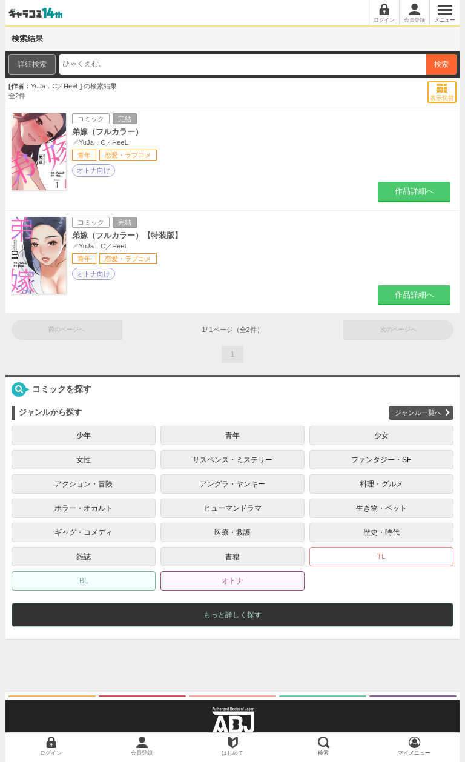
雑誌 (83, 556)
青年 (232, 435)
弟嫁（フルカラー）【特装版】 (127, 235)
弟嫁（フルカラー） (107, 131)
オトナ (232, 581)
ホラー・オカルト (83, 508)
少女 (381, 435)
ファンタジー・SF (381, 460)
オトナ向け (93, 170)
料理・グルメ (381, 484)
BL (83, 581)
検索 (441, 64)
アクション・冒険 (83, 484)
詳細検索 (32, 64)
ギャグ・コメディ (83, 532)
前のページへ (66, 329)
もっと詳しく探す (232, 615)
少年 (83, 435)
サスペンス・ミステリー (232, 460)
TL (381, 556)
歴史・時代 (381, 532)
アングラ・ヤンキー (232, 484)
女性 (83, 460)
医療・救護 (232, 532)
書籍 (232, 556)
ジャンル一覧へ (418, 412)
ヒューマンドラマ (232, 508)
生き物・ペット (381, 508)
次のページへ (398, 329)
